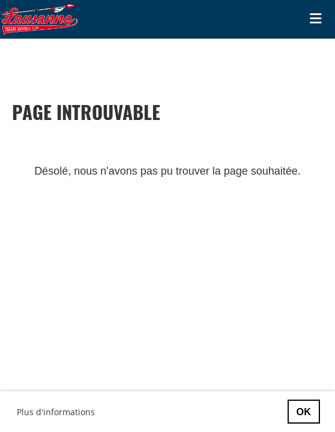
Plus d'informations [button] (56, 412)
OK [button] (304, 411)
